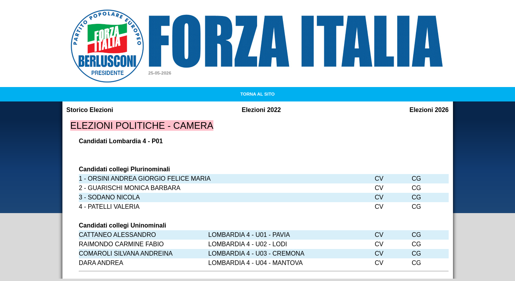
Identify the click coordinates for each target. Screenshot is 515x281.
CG (416, 178)
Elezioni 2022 (261, 110)
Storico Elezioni (89, 110)
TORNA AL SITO (257, 94)
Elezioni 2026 (429, 110)
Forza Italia (175, 20)
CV (379, 178)
